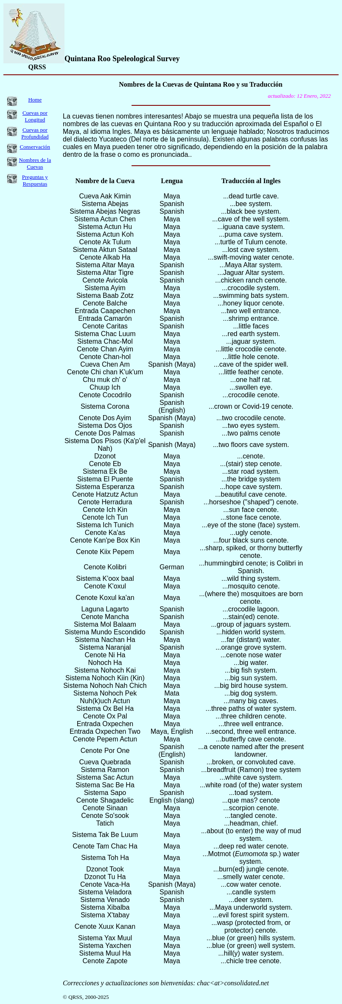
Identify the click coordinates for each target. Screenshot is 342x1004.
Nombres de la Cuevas (35, 163)
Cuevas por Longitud (35, 116)
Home (35, 99)
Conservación (35, 147)
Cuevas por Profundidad (34, 133)
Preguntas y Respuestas (35, 180)
